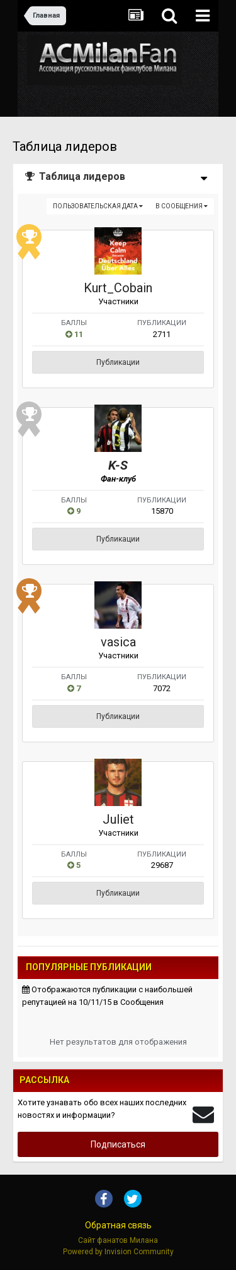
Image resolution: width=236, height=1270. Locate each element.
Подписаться (118, 1144)
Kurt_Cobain (118, 287)
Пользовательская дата (98, 206)
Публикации (118, 362)
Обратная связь (118, 1225)
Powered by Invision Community (118, 1251)
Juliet (118, 819)
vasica (118, 642)
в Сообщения (181, 206)
